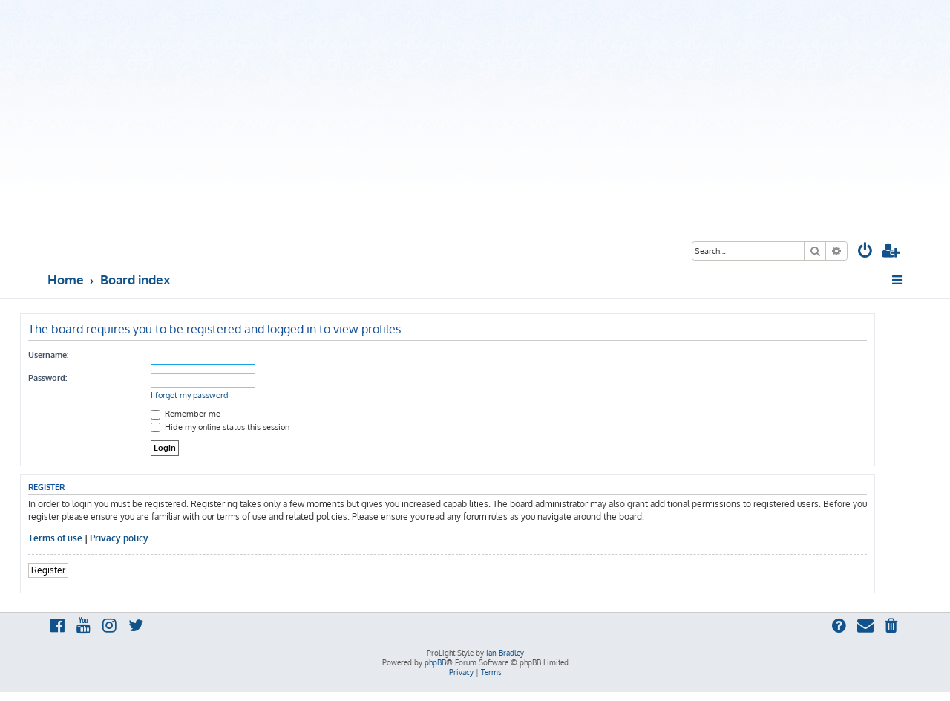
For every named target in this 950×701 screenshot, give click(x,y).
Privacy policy (119, 538)
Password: (47, 378)
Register (48, 570)
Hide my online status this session (220, 427)
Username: (48, 355)
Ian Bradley (505, 652)
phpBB (435, 662)
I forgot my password (190, 395)
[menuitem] (865, 252)
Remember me (185, 413)
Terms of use (55, 538)
